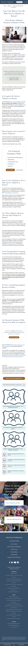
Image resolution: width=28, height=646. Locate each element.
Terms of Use (14, 549)
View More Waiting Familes (14, 520)
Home (5, 5)
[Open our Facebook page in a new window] (9, 562)
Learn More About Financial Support (14, 78)
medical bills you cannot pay (11, 192)
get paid (22, 101)
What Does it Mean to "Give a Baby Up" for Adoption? (13, 576)
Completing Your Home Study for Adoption (14, 605)
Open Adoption (14, 590)
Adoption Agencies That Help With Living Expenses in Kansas (14, 449)
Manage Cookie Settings (14, 557)
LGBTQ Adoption (13, 607)
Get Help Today (14, 337)
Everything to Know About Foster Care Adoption (14, 612)
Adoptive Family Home (13, 596)
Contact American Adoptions (14, 546)
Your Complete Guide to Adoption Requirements (14, 601)
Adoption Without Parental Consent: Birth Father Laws (14, 585)
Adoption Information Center (14, 623)
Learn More (19, 170)
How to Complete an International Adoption (14, 615)
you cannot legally (15, 101)
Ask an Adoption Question (14, 503)
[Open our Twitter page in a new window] (12, 562)
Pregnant (9, 5)
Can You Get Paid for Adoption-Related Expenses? (14, 581)
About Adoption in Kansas (13, 625)
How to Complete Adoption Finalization (14, 609)
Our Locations (14, 544)
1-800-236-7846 (14, 541)
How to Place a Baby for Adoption (14, 579)
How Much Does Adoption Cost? (13, 604)
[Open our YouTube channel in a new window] (15, 562)
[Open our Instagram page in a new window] (18, 562)
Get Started (19, 2)
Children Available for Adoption (13, 618)
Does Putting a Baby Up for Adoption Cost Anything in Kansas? (14, 407)
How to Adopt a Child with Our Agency (14, 598)
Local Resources (13, 627)
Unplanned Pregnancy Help (13, 591)
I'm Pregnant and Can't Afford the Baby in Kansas (14, 428)
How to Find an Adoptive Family (13, 588)
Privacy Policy (14, 552)
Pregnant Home (14, 573)
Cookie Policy (14, 554)
